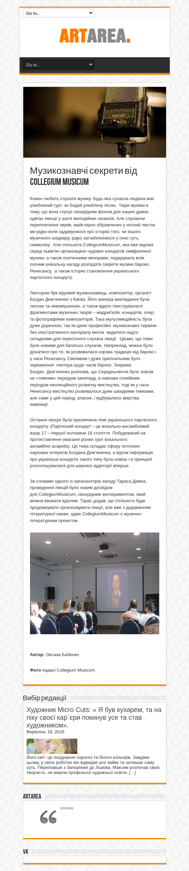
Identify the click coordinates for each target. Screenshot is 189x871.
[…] (132, 772)
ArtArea (32, 797)
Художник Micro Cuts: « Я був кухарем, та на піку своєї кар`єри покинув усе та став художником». (94, 717)
